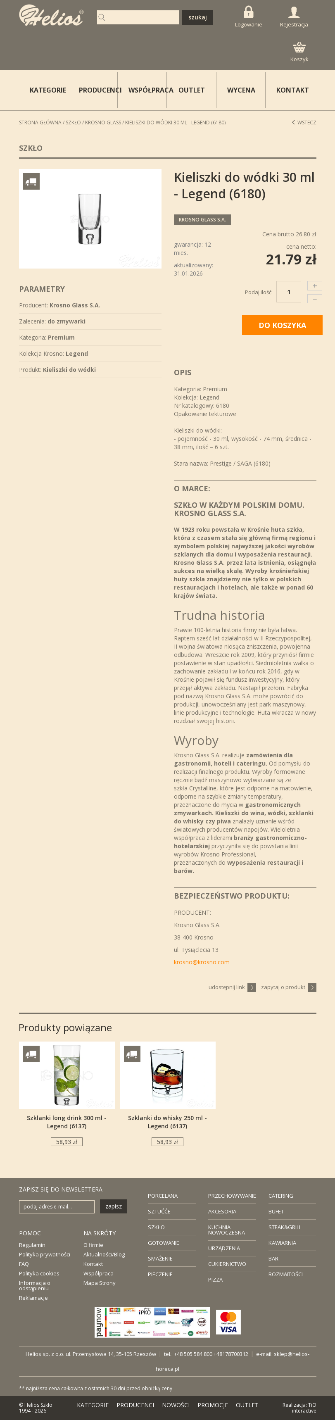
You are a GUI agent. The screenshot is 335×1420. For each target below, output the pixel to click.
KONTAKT (292, 90)
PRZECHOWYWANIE (232, 1195)
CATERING (280, 1195)
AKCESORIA (222, 1211)
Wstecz (303, 122)
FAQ (24, 1264)
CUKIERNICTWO (227, 1264)
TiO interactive (304, 1407)
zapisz (113, 1206)
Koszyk (299, 52)
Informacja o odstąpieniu (34, 1285)
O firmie (93, 1245)
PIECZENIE (160, 1274)
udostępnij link (232, 987)
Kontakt (93, 1264)
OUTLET (191, 90)
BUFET (276, 1211)
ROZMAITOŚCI (285, 1274)
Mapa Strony (99, 1283)
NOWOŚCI (176, 1405)
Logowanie (248, 16)
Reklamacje (33, 1297)
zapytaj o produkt (288, 987)
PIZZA (215, 1279)
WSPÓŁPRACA (147, 90)
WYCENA (241, 90)
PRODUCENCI (98, 90)
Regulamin (32, 1245)
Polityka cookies (39, 1273)
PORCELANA (163, 1195)
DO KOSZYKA (282, 325)
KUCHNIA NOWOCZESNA (226, 1229)
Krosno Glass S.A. (202, 219)
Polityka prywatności (44, 1254)
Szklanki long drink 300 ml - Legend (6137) (67, 1122)
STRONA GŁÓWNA (40, 122)
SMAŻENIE (160, 1258)
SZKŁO (156, 1227)
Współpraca (98, 1273)
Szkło (73, 122)
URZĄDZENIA (224, 1248)
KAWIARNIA (282, 1242)
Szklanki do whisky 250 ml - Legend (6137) (167, 1122)
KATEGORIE (93, 1405)
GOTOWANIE (163, 1242)
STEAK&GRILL (285, 1227)
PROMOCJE (212, 1405)
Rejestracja (294, 17)
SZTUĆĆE (159, 1211)
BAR (273, 1258)
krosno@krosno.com (202, 962)
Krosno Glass (103, 122)
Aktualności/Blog (104, 1254)
